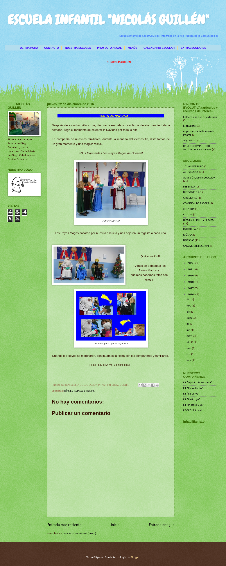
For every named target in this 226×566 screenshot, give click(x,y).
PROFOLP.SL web (193, 410)
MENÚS (132, 47)
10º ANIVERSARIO (193, 166)
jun (189, 330)
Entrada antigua (161, 525)
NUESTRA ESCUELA (78, 47)
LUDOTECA (189, 229)
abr (189, 342)
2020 (191, 275)
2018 (191, 282)
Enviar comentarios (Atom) (80, 533)
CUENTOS (188, 209)
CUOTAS (187, 214)
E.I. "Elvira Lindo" (193, 388)
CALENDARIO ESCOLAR (159, 47)
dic (189, 299)
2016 (191, 294)
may (189, 336)
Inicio (115, 525)
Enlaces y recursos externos (200, 117)
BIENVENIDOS (191, 192)
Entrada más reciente (64, 525)
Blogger (135, 557)
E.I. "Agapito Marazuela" (197, 382)
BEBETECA (189, 186)
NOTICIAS (188, 240)
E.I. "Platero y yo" (193, 405)
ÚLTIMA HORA (29, 47)
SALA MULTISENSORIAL (196, 246)
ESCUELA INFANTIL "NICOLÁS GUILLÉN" (108, 19)
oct (189, 311)
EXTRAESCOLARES (193, 47)
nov (189, 305)
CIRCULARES (190, 197)
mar (189, 348)
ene (189, 360)
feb (189, 354)
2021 (191, 269)
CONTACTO (51, 47)
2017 (191, 288)
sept (189, 317)
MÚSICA (187, 234)
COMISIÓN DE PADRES (196, 203)
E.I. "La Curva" (191, 393)
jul (188, 324)
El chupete (189, 125)
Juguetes (188, 140)
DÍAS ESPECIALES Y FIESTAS (79, 390)
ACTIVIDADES (190, 172)
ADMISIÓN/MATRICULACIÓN (199, 177)
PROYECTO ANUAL (109, 47)
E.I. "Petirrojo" (191, 399)
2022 (191, 263)
